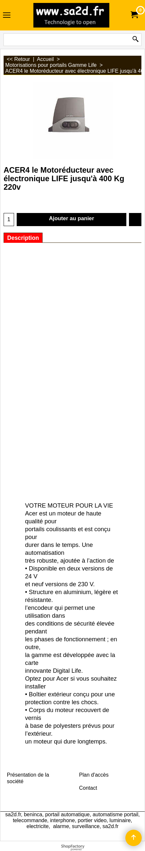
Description (23, 238)
